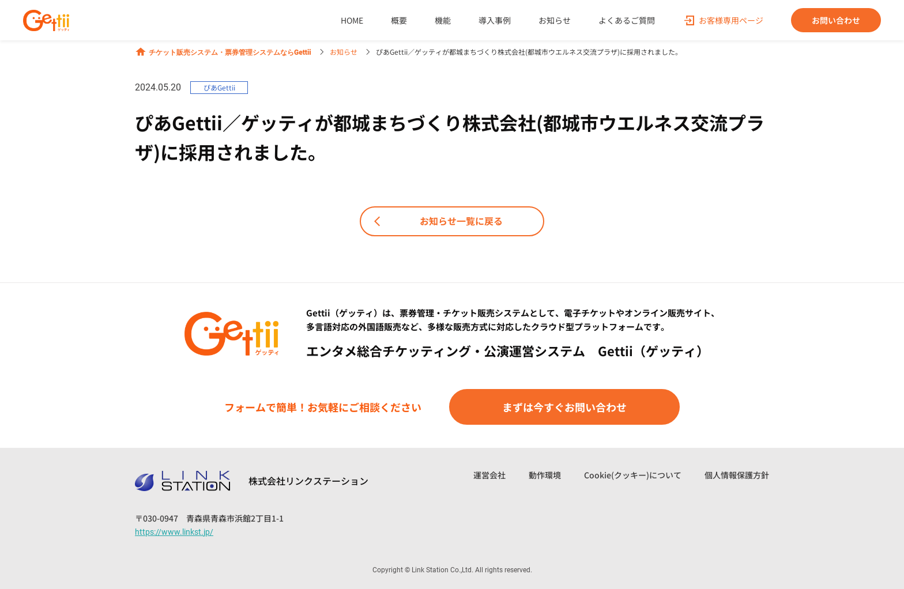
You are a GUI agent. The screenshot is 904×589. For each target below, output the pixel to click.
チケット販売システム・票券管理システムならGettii (223, 52)
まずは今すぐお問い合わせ (564, 406)
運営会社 (489, 475)
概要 (399, 20)
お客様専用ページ (731, 20)
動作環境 (545, 475)
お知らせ (554, 20)
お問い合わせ (836, 20)
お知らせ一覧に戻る (436, 221)
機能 (443, 20)
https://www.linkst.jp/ (174, 532)
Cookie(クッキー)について (632, 475)
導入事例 (495, 20)
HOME (352, 20)
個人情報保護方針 (737, 475)
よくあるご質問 (626, 20)
